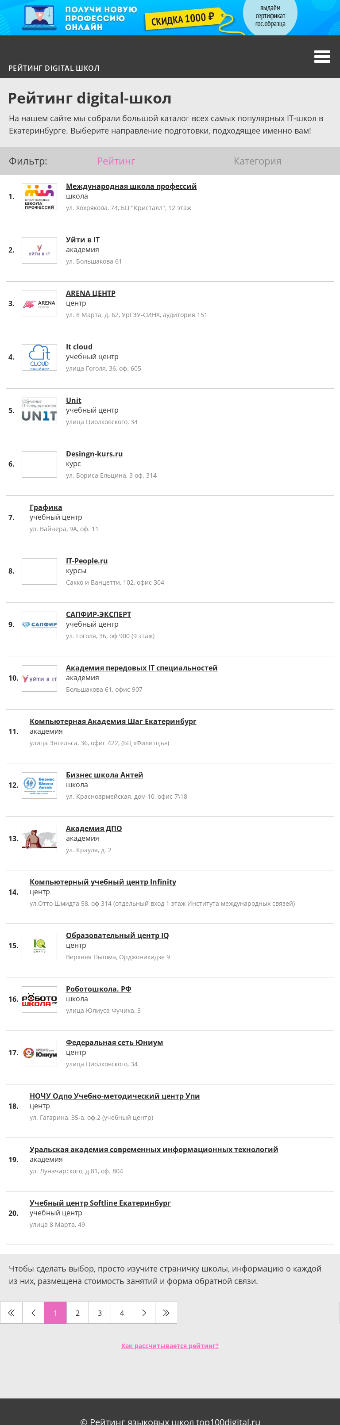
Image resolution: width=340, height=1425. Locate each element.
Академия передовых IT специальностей (142, 668)
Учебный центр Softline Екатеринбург (100, 1203)
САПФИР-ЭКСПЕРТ (98, 614)
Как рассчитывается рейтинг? (170, 1345)
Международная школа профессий (131, 186)
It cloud (79, 347)
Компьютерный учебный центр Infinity (103, 882)
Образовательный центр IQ (117, 935)
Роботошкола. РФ (98, 989)
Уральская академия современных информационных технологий (154, 1149)
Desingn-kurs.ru (94, 454)
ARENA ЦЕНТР (91, 293)
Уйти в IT (83, 240)
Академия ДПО (94, 828)
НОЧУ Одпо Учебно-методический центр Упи (115, 1096)
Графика (46, 507)
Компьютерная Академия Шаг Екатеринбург (113, 721)
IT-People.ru (87, 561)
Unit (73, 400)
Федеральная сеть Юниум (114, 1042)
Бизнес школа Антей (104, 775)
